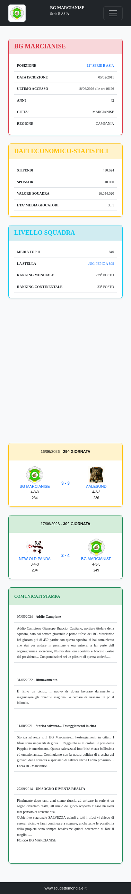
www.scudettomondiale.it (65, 888)
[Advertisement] (65, 372)
